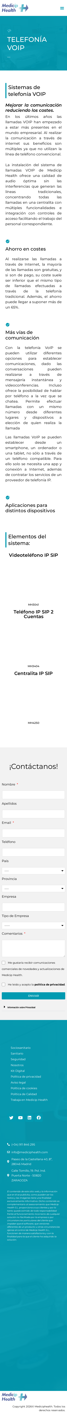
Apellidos (9, 804)
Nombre (9, 784)
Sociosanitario (21, 1048)
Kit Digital (18, 1071)
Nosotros (17, 1065)
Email (7, 823)
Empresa (9, 897)
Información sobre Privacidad (21, 1007)
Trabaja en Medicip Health (29, 1100)
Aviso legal (18, 1082)
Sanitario (17, 1053)
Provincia (9, 879)
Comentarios (12, 934)
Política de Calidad (24, 1094)
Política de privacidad (26, 1076)
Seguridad (18, 1059)
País (5, 861)
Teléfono (8, 842)
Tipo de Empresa (15, 916)
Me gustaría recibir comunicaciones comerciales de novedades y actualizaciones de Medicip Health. (33, 969)
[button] (62, 8)
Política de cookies (24, 1088)
